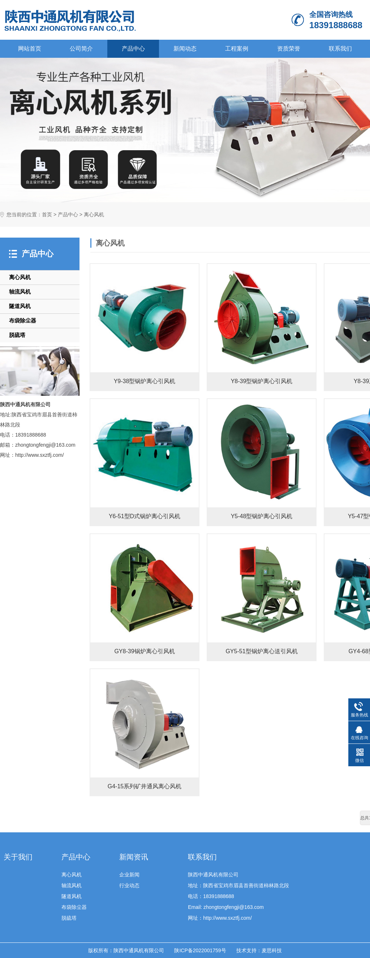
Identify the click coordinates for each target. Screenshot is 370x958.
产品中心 (133, 48)
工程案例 (236, 48)
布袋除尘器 (22, 320)
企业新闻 (129, 874)
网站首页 (29, 48)
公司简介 (81, 48)
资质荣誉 (288, 48)
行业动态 (129, 885)
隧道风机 (20, 306)
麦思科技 (272, 950)
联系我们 (340, 48)
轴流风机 (20, 292)
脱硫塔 (17, 335)
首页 (47, 214)
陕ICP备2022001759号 (200, 950)
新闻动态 (185, 48)
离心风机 (94, 214)
